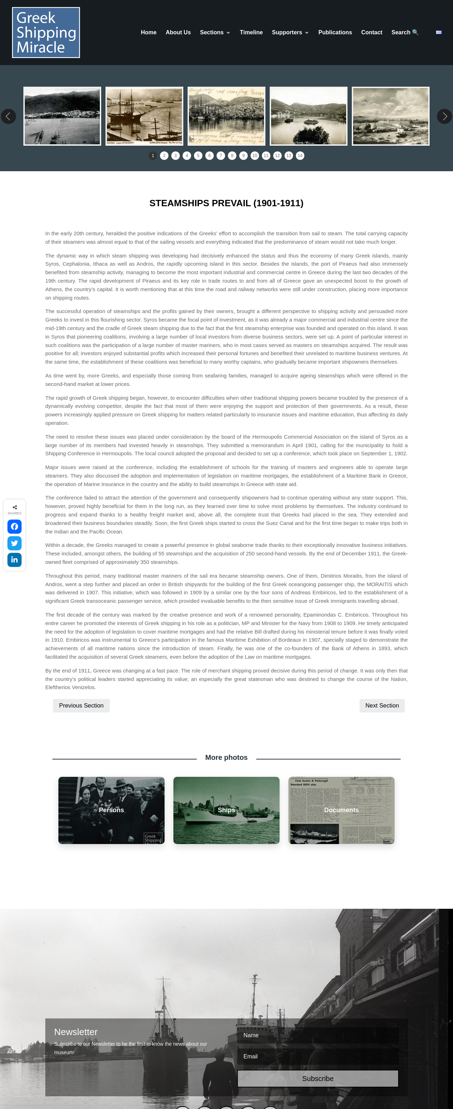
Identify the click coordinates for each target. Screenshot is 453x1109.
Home (148, 32)
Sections (212, 32)
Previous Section (81, 640)
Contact (372, 32)
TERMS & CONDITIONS (134, 1077)
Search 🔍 (405, 32)
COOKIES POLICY (188, 1077)
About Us (178, 32)
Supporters (287, 32)
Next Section (382, 640)
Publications (335, 32)
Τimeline (251, 32)
